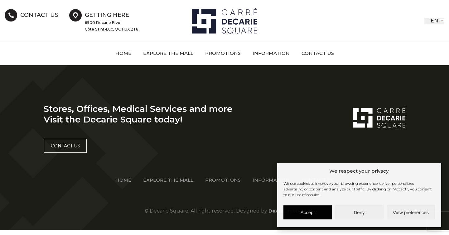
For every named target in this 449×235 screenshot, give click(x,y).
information (273, 53)
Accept (308, 212)
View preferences (411, 212)
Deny (359, 212)
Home (118, 53)
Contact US (67, 149)
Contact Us (322, 53)
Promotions (223, 53)
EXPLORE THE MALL (166, 53)
